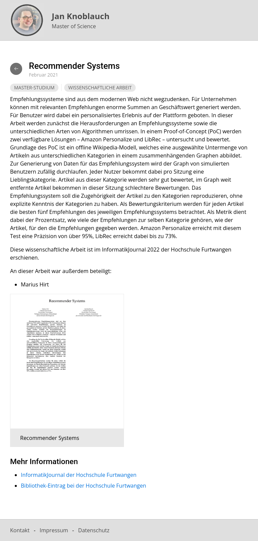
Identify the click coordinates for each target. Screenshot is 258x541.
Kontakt (20, 530)
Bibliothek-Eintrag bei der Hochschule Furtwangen (83, 485)
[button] (62, 370)
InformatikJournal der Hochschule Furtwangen (78, 475)
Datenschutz (94, 530)
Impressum (54, 530)
